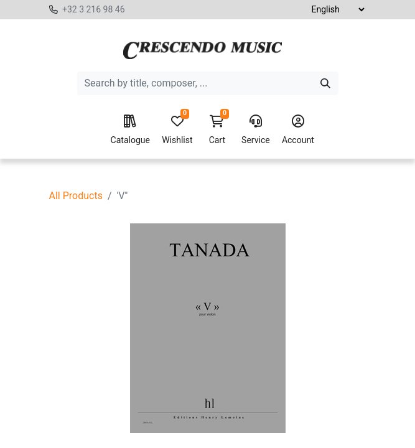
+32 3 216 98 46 (93, 9)
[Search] (325, 83)
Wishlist (177, 130)
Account (298, 130)
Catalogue (130, 130)
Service (255, 130)
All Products (76, 196)
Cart (217, 130)
